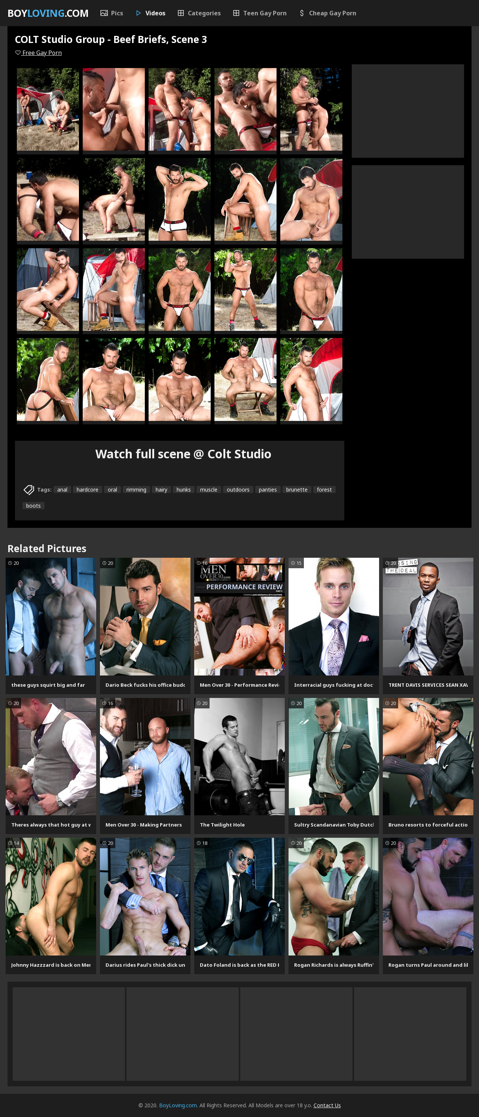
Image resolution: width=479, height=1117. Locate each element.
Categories (199, 13)
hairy (161, 489)
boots (33, 505)
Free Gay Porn (38, 53)
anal (62, 489)
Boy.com (48, 13)
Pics (111, 13)
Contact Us (327, 1105)
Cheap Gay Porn (327, 13)
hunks (184, 489)
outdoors (238, 489)
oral (112, 489)
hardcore (87, 489)
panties (268, 489)
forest (324, 489)
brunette (297, 489)
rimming (136, 489)
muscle (208, 489)
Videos (149, 13)
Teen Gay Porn (259, 13)
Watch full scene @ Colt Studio (183, 454)
